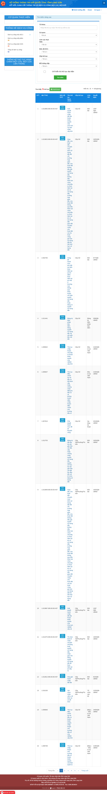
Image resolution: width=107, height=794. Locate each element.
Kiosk (90, 10)
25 (8, 46)
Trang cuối (84, 770)
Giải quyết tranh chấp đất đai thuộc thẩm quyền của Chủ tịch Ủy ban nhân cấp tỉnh (70, 120)
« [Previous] (57, 770)
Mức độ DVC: (43, 49)
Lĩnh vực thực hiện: (44, 41)
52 (8, 52)
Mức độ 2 (62, 676)
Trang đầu (51, 770)
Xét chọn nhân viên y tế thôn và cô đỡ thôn (70, 696)
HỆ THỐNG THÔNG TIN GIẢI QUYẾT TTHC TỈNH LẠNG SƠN (35, 3)
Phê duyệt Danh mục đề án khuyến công (69, 426)
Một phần (62, 108)
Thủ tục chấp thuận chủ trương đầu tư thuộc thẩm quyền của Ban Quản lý (70, 755)
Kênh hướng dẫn (78, 10)
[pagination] (91, 89)
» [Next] (78, 770)
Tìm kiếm (60, 77)
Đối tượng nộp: (44, 63)
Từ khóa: (42, 24)
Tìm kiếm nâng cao (44, 17)
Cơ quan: (42, 32)
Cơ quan (98, 10)
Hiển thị (86, 88)
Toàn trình (62, 317)
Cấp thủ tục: (43, 56)
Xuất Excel (55, 89)
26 (8, 40)
